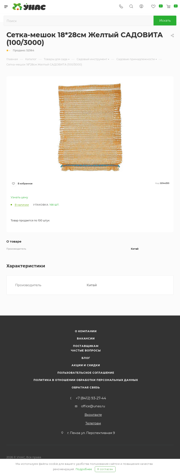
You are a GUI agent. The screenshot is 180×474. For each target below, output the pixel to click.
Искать (165, 20)
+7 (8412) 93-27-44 (91, 398)
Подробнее (84, 469)
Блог (86, 358)
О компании (86, 331)
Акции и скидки (86, 365)
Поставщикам (86, 346)
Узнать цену (19, 197)
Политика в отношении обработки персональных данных (86, 380)
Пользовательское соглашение (85, 372)
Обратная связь (86, 387)
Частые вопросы (86, 350)
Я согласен (105, 469)
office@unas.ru (93, 406)
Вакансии (86, 338)
